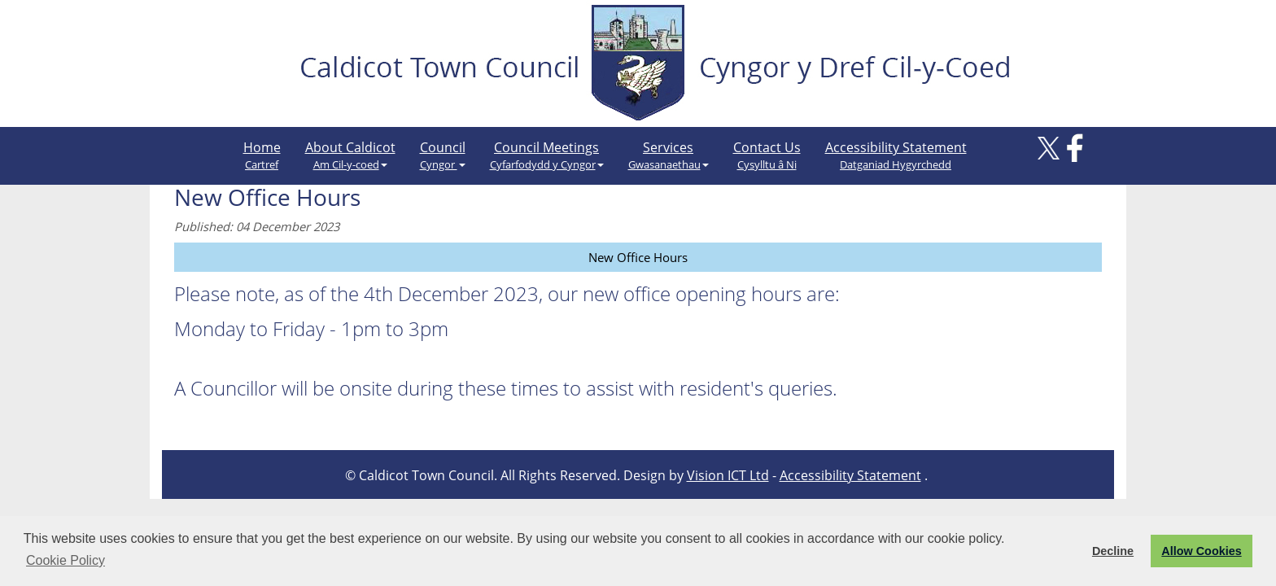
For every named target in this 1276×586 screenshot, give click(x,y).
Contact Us (767, 155)
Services (668, 155)
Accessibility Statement (896, 155)
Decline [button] (1113, 551)
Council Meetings (547, 155)
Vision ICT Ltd (728, 475)
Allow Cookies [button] (1201, 551)
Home (262, 155)
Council (442, 155)
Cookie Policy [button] (65, 560)
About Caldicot (350, 155)
